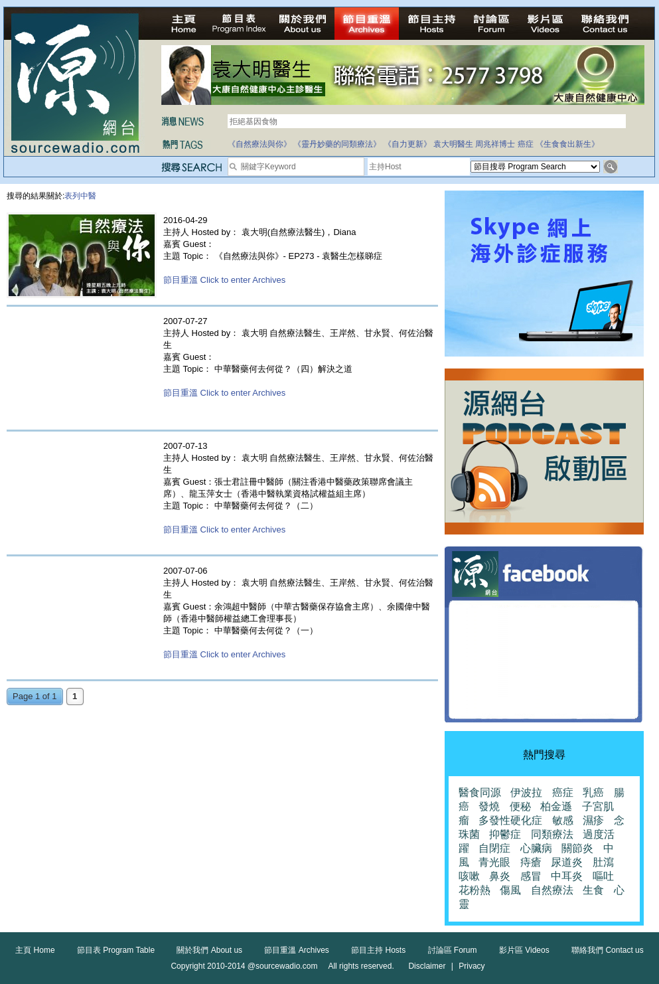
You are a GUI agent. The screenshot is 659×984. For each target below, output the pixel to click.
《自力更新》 (407, 144)
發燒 (489, 806)
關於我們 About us (209, 950)
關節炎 (577, 848)
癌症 (526, 144)
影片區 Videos (524, 950)
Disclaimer (426, 966)
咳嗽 (469, 876)
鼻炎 (499, 876)
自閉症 (494, 848)
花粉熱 (474, 890)
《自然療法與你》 (259, 144)
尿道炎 (567, 862)
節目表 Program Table (116, 950)
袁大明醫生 (453, 144)
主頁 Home (34, 950)
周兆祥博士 (495, 144)
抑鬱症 (505, 834)
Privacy (471, 966)
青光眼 (494, 862)
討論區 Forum (452, 950)
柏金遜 (556, 806)
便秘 (520, 806)
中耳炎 (567, 876)
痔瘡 (531, 862)
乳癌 (593, 792)
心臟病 (536, 848)
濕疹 (593, 820)
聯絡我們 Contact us (607, 950)
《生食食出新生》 (567, 144)
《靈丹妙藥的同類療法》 (337, 144)
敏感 (562, 820)
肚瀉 (603, 862)
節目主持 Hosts (378, 950)
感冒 (531, 876)
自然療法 (552, 890)
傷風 (510, 890)
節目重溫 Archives (296, 950)
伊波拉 (526, 792)
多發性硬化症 (510, 820)
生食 (593, 890)
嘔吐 (603, 876)
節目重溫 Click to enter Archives (224, 280)
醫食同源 (480, 792)
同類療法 (552, 834)
